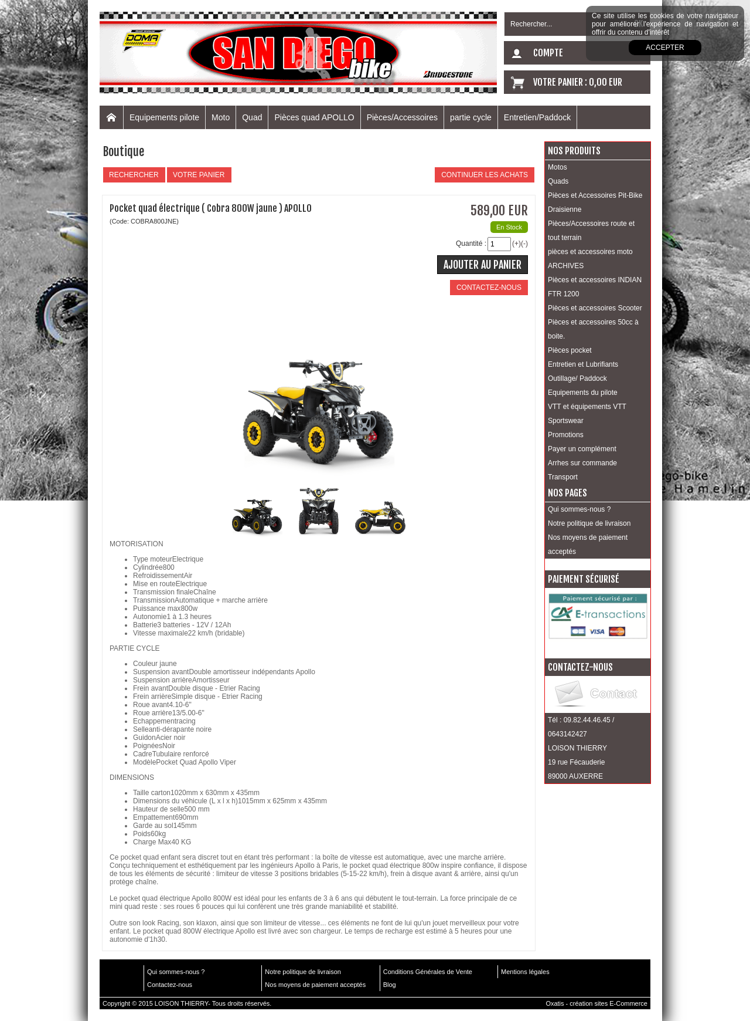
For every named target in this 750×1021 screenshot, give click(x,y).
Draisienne (564, 209)
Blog (389, 984)
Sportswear (566, 421)
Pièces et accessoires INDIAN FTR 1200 (595, 287)
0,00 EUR (605, 82)
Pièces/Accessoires (402, 117)
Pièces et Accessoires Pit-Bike (595, 195)
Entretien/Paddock (537, 117)
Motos (557, 167)
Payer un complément (582, 449)
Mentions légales (525, 971)
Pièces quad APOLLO (314, 117)
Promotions (566, 435)
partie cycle (471, 117)
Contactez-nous (169, 984)
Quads (558, 181)
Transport (563, 477)
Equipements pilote (164, 117)
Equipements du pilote (583, 392)
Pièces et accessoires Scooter (595, 308)
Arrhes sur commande (582, 463)
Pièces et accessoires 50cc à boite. (593, 329)
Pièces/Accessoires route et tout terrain (591, 230)
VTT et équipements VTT (587, 407)
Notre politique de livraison (589, 523)
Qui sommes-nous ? (579, 509)
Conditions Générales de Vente (427, 971)
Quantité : (471, 243)
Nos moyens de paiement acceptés (588, 544)
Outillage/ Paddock (577, 378)
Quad (252, 117)
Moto (221, 117)
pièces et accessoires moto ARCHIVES (590, 259)
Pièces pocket (570, 350)
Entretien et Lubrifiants (583, 364)
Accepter (665, 47)
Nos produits (574, 151)
